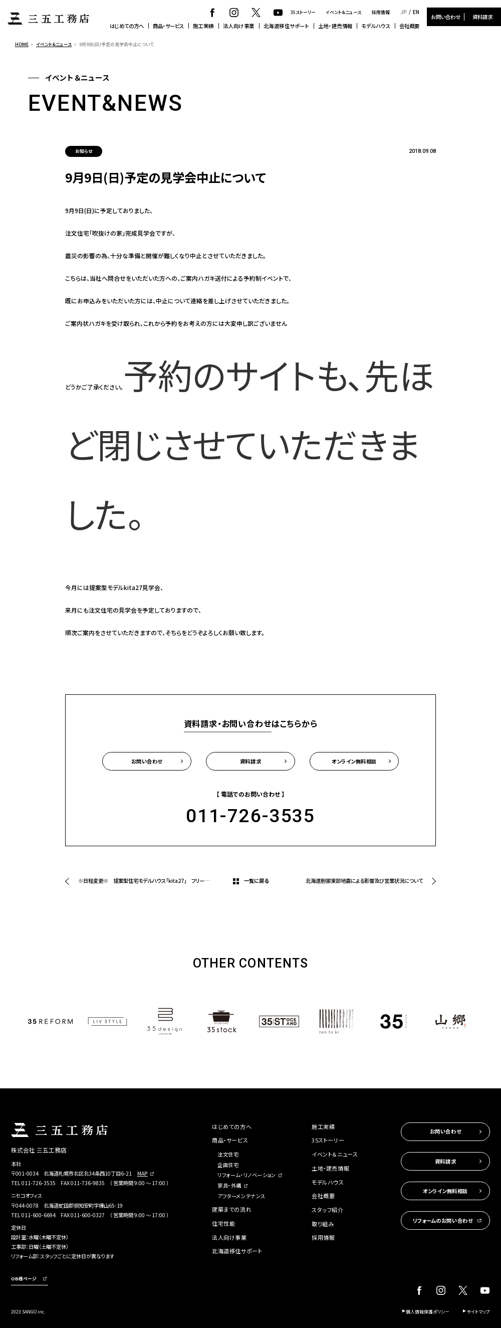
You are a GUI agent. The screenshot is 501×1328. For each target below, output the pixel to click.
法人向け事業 (239, 26)
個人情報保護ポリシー (427, 1311)
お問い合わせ (445, 17)
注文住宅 (227, 1154)
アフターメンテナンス (241, 1196)
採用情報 (381, 12)
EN (416, 12)
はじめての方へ (127, 26)
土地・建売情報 (335, 26)
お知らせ (83, 151)
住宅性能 (223, 1223)
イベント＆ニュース (343, 12)
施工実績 (203, 26)
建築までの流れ (232, 1209)
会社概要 (409, 26)
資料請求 (482, 17)
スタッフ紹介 (327, 1210)
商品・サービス (168, 26)
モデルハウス (375, 26)
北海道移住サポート (287, 26)
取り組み (323, 1224)
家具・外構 (229, 1185)
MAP (142, 1173)
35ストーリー (303, 12)
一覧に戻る (256, 880)
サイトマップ (478, 1311)
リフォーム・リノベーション (246, 1175)
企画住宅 (227, 1165)
